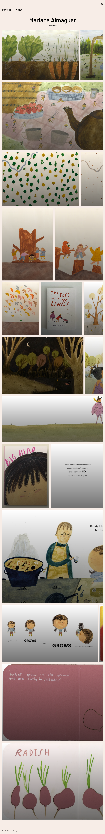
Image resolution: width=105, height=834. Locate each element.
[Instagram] (102, 4)
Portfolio (6, 9)
